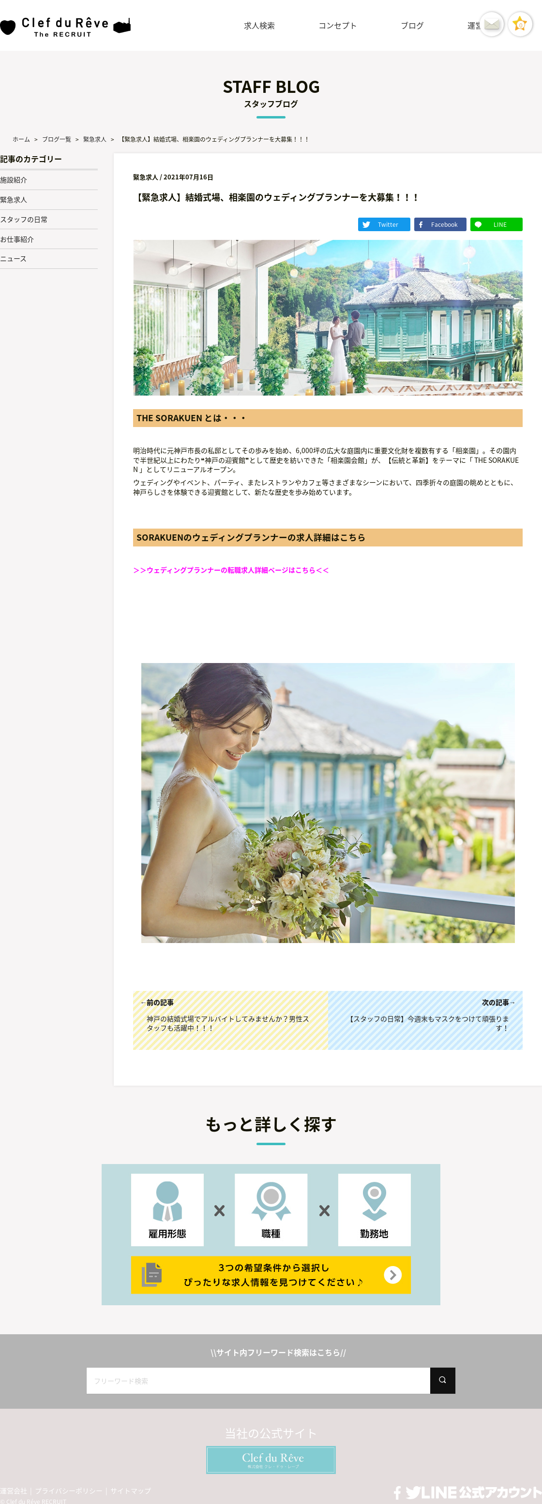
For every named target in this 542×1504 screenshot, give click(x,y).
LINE (505, 224)
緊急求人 (13, 199)
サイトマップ (130, 1489)
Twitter (412, 224)
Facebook (458, 224)
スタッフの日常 (23, 219)
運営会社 (13, 1489)
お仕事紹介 (17, 239)
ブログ (412, 25)
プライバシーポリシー (69, 1489)
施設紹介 (13, 179)
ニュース (13, 258)
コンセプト (337, 25)
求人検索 (259, 25)
